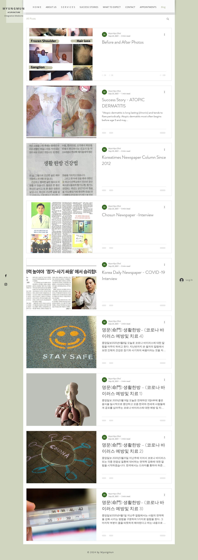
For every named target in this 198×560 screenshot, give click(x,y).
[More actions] (165, 34)
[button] (167, 19)
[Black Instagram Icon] (6, 284)
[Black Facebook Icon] (6, 275)
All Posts (31, 18)
